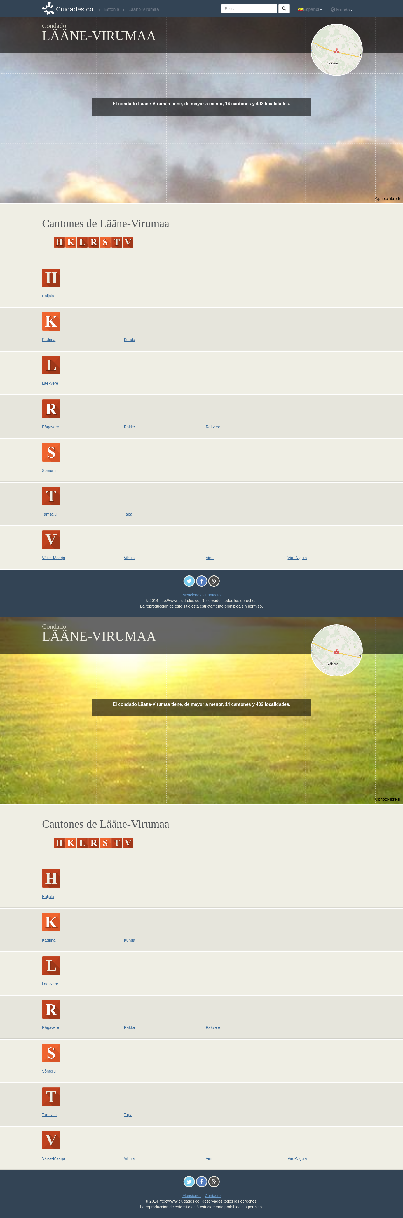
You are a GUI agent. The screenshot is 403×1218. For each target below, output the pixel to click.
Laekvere (50, 383)
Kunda (129, 339)
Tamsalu (49, 514)
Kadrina (48, 339)
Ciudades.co (74, 9)
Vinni (210, 558)
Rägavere (50, 427)
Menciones (192, 595)
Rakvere (213, 427)
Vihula (129, 558)
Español (310, 9)
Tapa (128, 514)
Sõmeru (49, 470)
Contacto (213, 595)
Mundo (342, 9)
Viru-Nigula (297, 558)
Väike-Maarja (53, 558)
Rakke (129, 427)
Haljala (48, 296)
